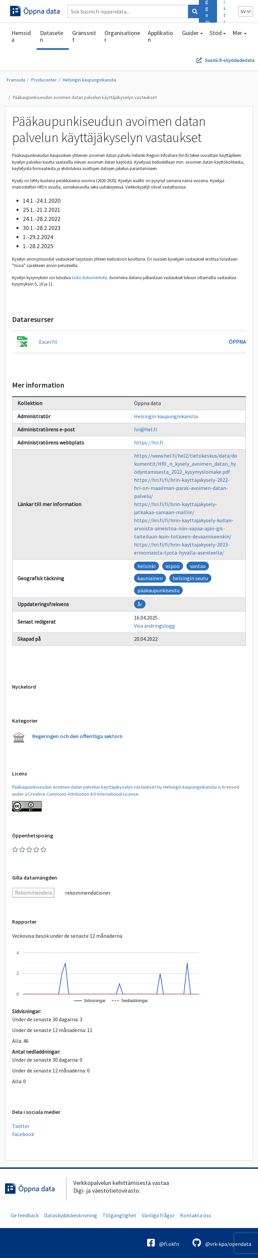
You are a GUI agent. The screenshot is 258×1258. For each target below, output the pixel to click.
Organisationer (122, 36)
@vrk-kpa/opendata (221, 1242)
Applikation (160, 36)
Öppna (237, 341)
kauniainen (150, 578)
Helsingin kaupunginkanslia (89, 80)
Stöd (216, 33)
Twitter (21, 1126)
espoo (173, 566)
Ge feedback (25, 1215)
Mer (237, 33)
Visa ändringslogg (154, 625)
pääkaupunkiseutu (158, 590)
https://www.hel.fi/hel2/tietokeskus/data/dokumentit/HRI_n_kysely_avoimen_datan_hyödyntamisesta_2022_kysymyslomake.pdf (185, 463)
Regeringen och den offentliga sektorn (77, 736)
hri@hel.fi (145, 429)
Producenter (44, 80)
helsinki (146, 566)
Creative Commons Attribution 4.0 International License (83, 794)
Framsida (16, 80)
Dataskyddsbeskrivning (70, 1215)
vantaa (198, 566)
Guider (190, 33)
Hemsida (21, 36)
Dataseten (51, 36)
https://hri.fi (148, 442)
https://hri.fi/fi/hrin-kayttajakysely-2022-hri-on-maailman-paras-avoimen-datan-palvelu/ (182, 487)
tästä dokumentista (89, 277)
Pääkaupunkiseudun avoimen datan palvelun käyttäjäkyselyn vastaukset (85, 97)
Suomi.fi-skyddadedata (229, 60)
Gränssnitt (84, 36)
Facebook (23, 1134)
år (139, 604)
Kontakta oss (195, 1215)
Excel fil (48, 341)
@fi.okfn (163, 1242)
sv (246, 11)
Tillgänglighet (119, 1215)
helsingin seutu (190, 578)
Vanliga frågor (158, 1215)
